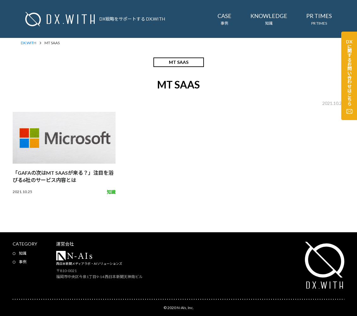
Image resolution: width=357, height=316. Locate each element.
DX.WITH (28, 43)
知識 (23, 253)
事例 (23, 261)
